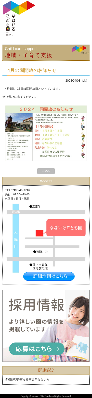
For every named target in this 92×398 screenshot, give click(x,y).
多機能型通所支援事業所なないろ (27, 379)
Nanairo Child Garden (42, 396)
